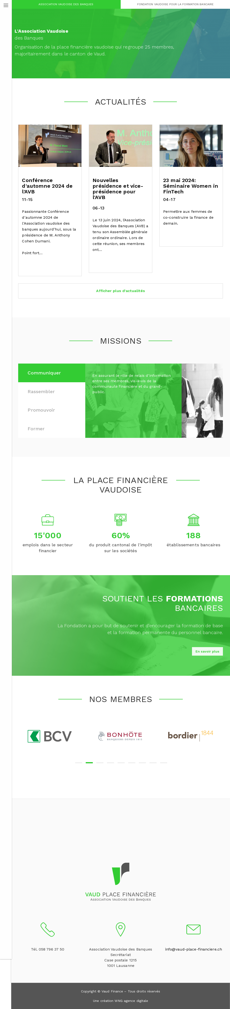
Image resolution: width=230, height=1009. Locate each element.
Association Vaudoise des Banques (66, 4)
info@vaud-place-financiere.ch (193, 949)
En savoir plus (207, 651)
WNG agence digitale (132, 1000)
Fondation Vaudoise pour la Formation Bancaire (175, 4)
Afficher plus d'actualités (121, 290)
